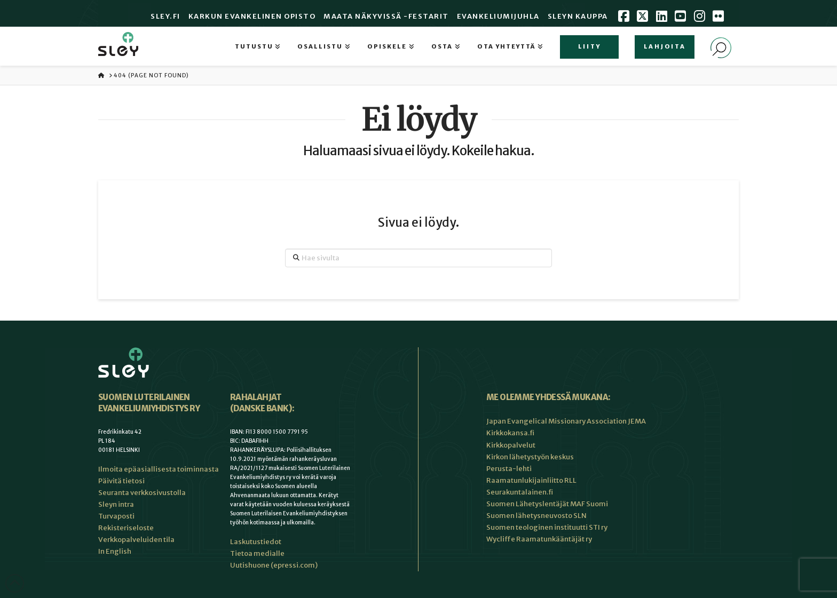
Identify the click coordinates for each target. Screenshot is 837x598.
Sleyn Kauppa (578, 16)
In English (114, 551)
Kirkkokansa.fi (510, 432)
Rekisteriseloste (126, 527)
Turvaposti (116, 516)
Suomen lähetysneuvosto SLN (536, 515)
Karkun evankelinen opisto (252, 16)
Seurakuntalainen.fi (519, 492)
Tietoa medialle (257, 553)
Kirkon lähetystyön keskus (530, 456)
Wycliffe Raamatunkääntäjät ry (539, 539)
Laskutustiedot (255, 541)
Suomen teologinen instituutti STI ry (546, 527)
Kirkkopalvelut (510, 445)
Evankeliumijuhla (498, 16)
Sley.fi (165, 16)
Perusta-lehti (509, 468)
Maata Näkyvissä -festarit (386, 16)
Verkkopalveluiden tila (136, 539)
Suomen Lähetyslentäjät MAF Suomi (547, 503)
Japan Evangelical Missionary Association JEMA (566, 421)
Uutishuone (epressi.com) (274, 565)
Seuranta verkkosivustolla (142, 492)
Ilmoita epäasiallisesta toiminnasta (158, 469)
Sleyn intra (116, 504)
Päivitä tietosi (121, 480)
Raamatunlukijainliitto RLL (531, 480)
